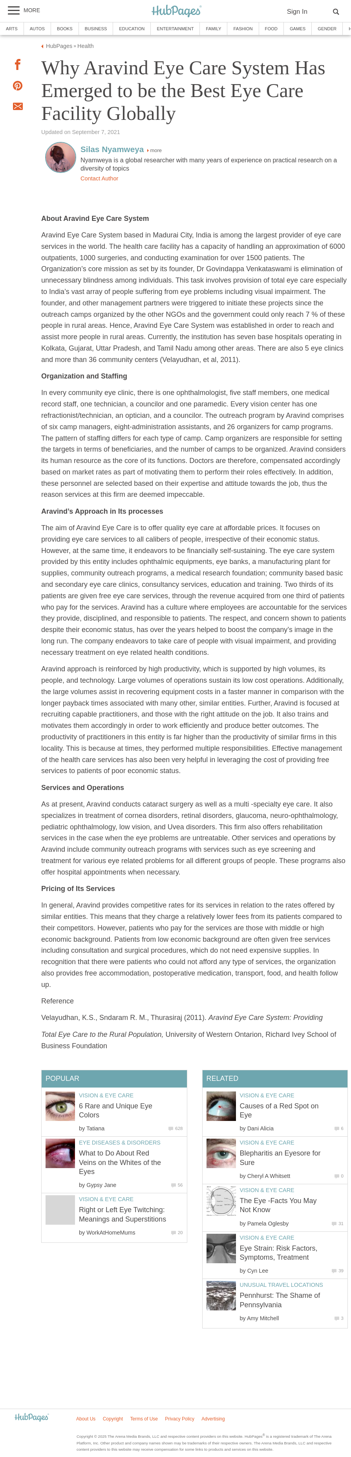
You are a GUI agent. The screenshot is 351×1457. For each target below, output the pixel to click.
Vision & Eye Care (267, 1095)
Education (131, 28)
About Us (85, 1419)
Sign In (297, 11)
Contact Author (99, 178)
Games (297, 28)
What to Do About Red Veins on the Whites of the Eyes (120, 1162)
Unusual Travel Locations (281, 1285)
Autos (37, 28)
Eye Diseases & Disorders (120, 1142)
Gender (327, 28)
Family (213, 28)
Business (96, 28)
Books (65, 28)
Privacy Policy (179, 1419)
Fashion (242, 28)
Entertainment (175, 28)
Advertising (213, 1419)
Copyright (113, 1419)
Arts (12, 28)
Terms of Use (144, 1419)
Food (271, 28)
